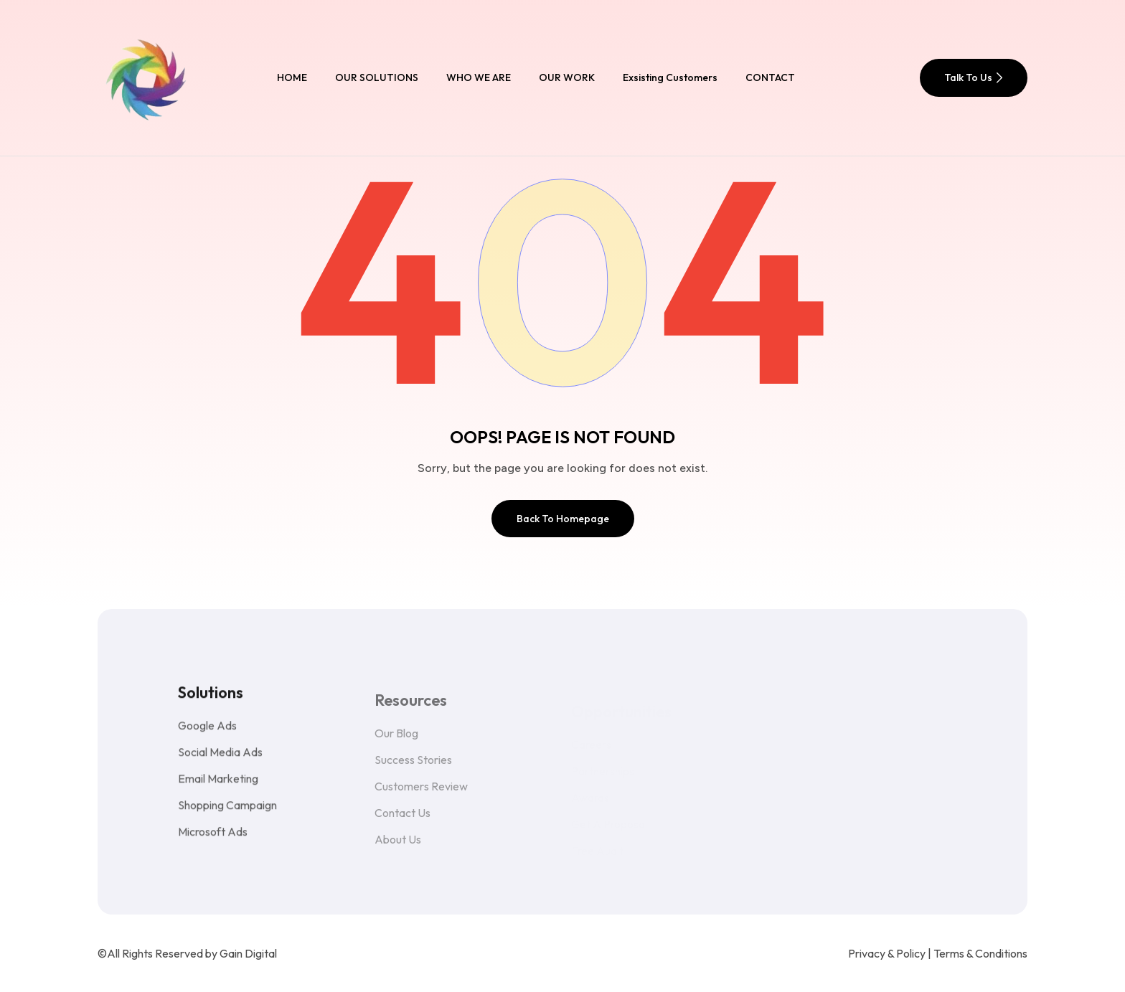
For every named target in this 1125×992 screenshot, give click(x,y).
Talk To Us (973, 77)
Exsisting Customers (670, 77)
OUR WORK (567, 77)
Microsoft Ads (213, 843)
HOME (292, 77)
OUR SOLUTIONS (376, 77)
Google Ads (207, 736)
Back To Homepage (563, 518)
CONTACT (770, 77)
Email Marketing (218, 790)
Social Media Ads (220, 763)
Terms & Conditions (980, 953)
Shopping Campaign (227, 816)
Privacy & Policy (887, 953)
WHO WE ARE (478, 77)
